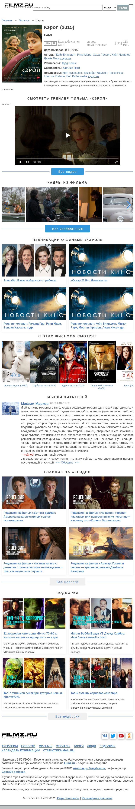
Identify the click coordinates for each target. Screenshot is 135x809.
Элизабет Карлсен (95, 72)
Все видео (67, 171)
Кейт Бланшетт (66, 54)
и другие (65, 58)
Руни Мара (84, 54)
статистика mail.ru (58, 750)
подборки (107, 746)
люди (91, 746)
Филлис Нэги (71, 67)
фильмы (45, 746)
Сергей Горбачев (13, 771)
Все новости (68, 582)
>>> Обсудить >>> (67, 462)
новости (28, 746)
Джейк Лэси (51, 58)
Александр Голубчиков (89, 768)
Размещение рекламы (97, 798)
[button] (129, 205)
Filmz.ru (69, 763)
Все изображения (67, 229)
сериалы (63, 746)
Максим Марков (35, 404)
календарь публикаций (21, 750)
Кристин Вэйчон (54, 76)
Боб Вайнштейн (76, 76)
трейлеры (10, 746)
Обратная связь (68, 798)
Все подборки (67, 716)
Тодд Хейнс (69, 63)
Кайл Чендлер (121, 54)
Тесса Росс (116, 72)
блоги (78, 746)
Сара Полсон (101, 54)
